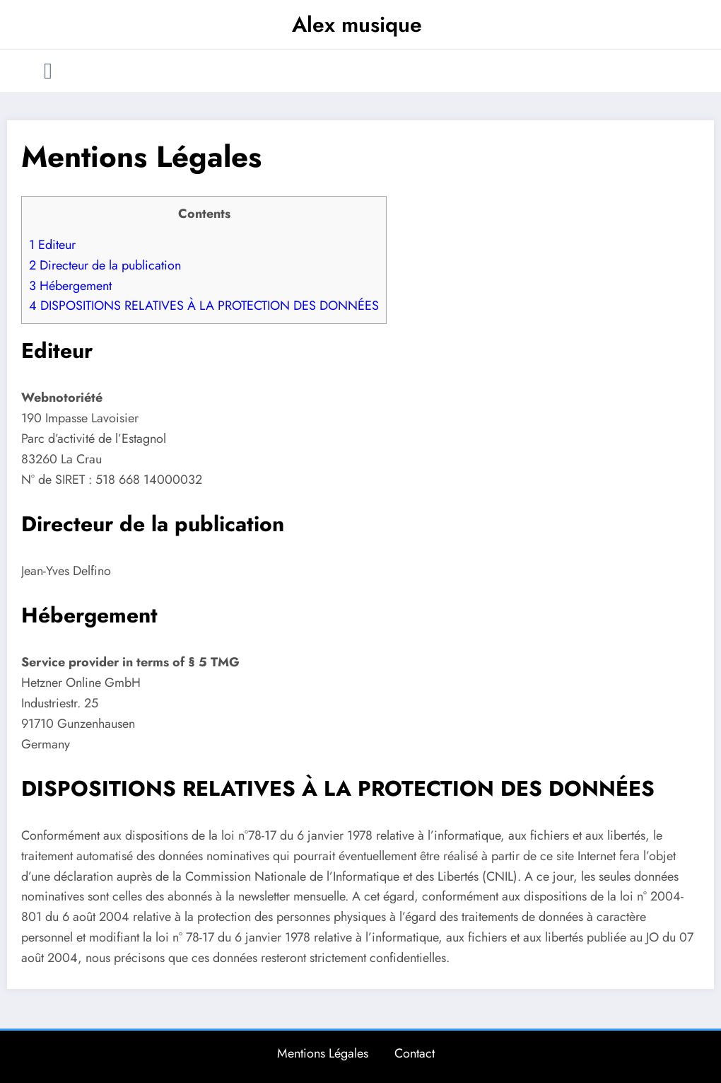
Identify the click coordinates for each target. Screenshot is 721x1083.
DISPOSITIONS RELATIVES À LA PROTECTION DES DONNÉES (204, 305)
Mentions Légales (322, 1053)
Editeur (52, 245)
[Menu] (48, 70)
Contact (414, 1053)
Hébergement (70, 286)
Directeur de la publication (105, 265)
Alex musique (357, 24)
